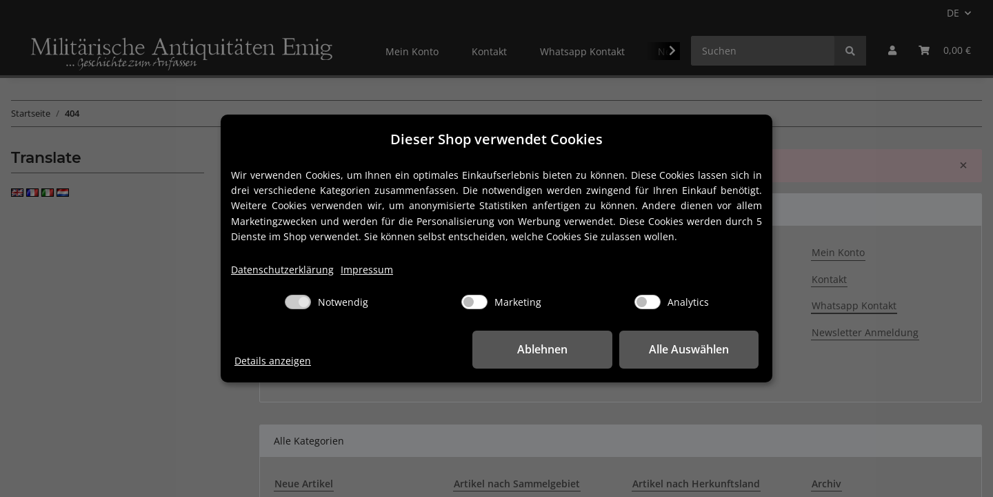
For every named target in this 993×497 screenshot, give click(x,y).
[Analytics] (647, 302)
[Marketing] (474, 302)
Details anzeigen (272, 360)
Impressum (367, 269)
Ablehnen (545, 349)
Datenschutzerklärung (282, 269)
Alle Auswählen (690, 349)
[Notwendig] (298, 302)
